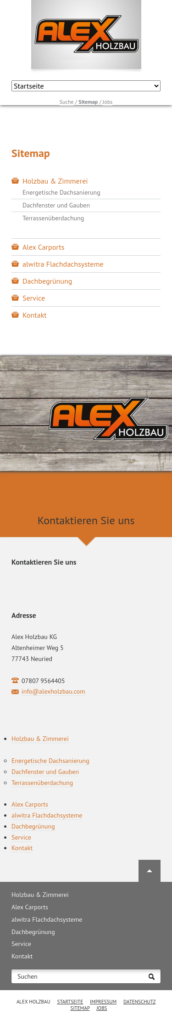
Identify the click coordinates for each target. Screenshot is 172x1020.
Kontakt (34, 314)
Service (33, 298)
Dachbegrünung (47, 281)
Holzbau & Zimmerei (55, 180)
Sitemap (80, 1008)
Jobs (107, 101)
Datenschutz (139, 1001)
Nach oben (150, 871)
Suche (67, 101)
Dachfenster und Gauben (56, 205)
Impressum (103, 1001)
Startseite (70, 1001)
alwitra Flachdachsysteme (63, 264)
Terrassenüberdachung (53, 218)
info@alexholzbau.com (53, 691)
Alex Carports (43, 247)
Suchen (27, 977)
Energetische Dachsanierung (61, 192)
